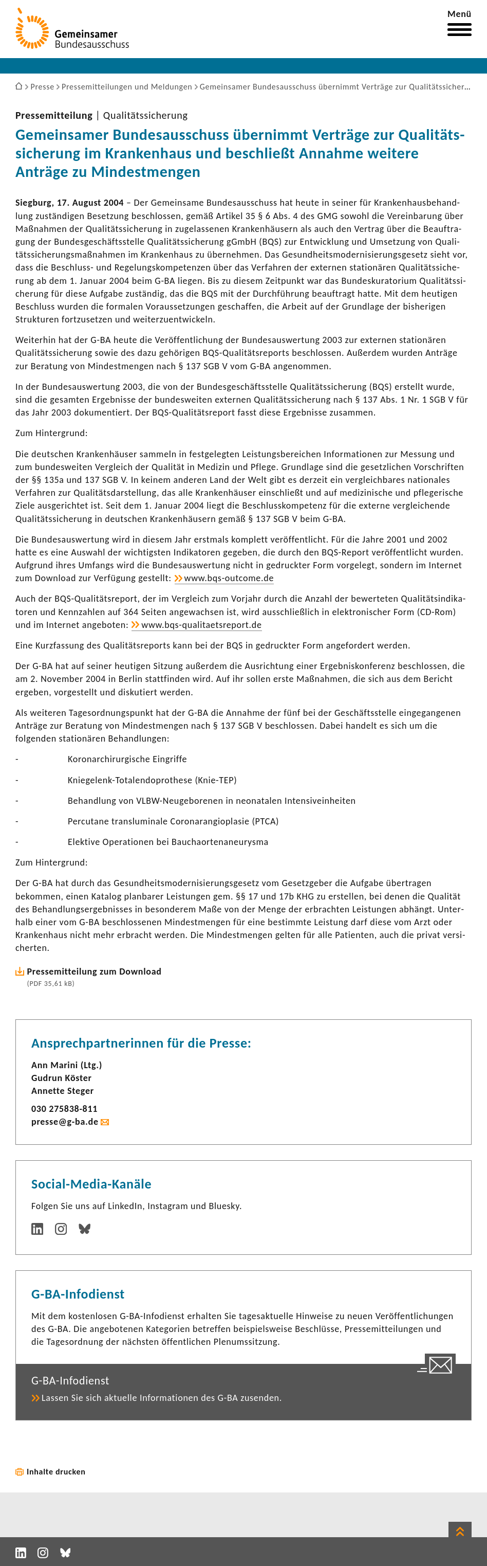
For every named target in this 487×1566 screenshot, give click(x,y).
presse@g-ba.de (65, 1121)
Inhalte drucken (56, 1472)
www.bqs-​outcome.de (229, 578)
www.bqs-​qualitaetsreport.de (201, 625)
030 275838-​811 (64, 1108)
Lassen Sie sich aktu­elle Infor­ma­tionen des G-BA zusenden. (162, 1397)
